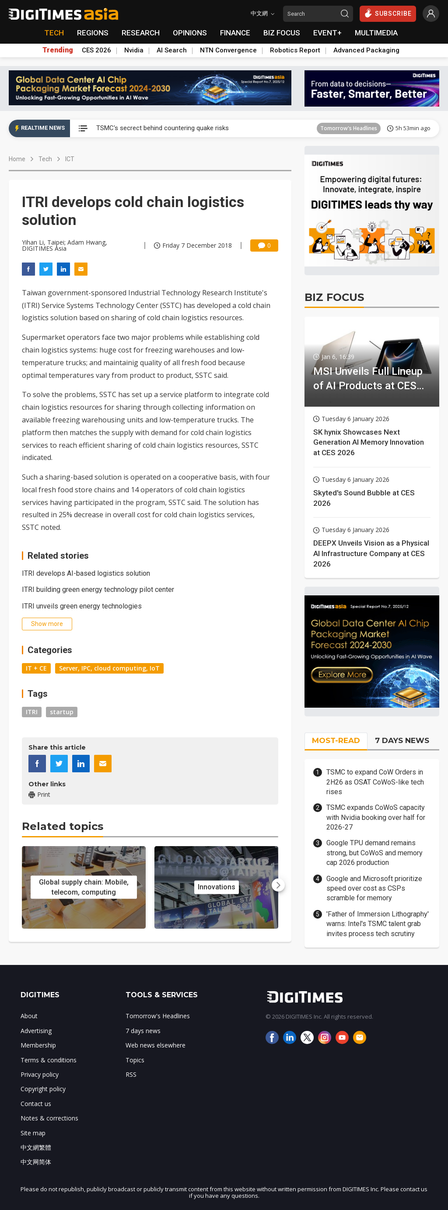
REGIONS (92, 32)
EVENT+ (327, 32)
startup (62, 712)
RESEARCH (141, 32)
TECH (54, 32)
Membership (38, 1045)
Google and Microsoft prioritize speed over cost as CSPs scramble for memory (374, 888)
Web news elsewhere (156, 1045)
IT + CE (36, 668)
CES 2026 (96, 50)
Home (17, 159)
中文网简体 (36, 1162)
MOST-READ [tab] (336, 740)
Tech (45, 159)
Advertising (36, 1031)
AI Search (172, 50)
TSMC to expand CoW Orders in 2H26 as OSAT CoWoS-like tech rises (375, 782)
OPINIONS (190, 32)
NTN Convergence (228, 50)
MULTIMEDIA (376, 32)
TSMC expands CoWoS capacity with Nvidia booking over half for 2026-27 (375, 817)
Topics (135, 1060)
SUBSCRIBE (388, 13)
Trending (57, 50)
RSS (131, 1074)
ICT (69, 159)
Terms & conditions (49, 1060)
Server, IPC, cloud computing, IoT (109, 668)
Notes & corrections (49, 1118)
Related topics (62, 826)
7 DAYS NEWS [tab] (402, 740)
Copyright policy (43, 1089)
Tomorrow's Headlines (348, 128)
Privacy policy (40, 1074)
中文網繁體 (36, 1147)
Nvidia (134, 50)
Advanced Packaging (366, 50)
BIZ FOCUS (281, 32)
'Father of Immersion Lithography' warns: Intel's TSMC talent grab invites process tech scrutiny (377, 924)
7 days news (143, 1031)
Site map (33, 1133)
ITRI (32, 712)
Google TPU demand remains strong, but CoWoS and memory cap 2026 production (374, 853)
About (29, 1016)
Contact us (36, 1103)
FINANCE (235, 32)
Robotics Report (295, 50)
